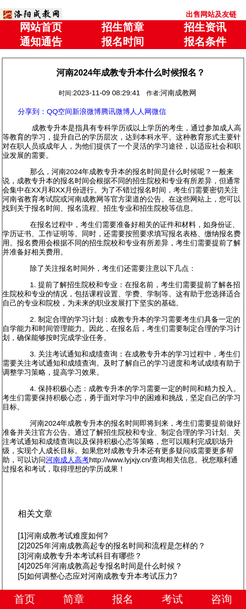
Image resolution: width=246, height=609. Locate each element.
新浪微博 (86, 111)
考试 (172, 599)
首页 (24, 599)
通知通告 (41, 42)
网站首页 (41, 27)
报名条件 (205, 42)
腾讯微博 (115, 111)
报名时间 (123, 42)
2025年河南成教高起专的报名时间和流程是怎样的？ (116, 546)
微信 (159, 111)
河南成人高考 (67, 460)
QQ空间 (59, 111)
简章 (73, 599)
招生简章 (123, 27)
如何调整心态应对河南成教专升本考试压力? (101, 576)
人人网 (141, 111)
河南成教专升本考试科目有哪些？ (84, 556)
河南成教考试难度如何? (67, 536)
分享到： (32, 111)
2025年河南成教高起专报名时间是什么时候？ (104, 566)
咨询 (221, 599)
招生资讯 (205, 27)
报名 (122, 599)
